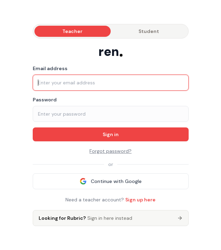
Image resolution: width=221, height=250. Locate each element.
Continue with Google (111, 181)
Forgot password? (110, 151)
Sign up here (140, 200)
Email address (50, 68)
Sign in (111, 134)
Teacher (72, 31)
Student (149, 31)
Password (45, 100)
